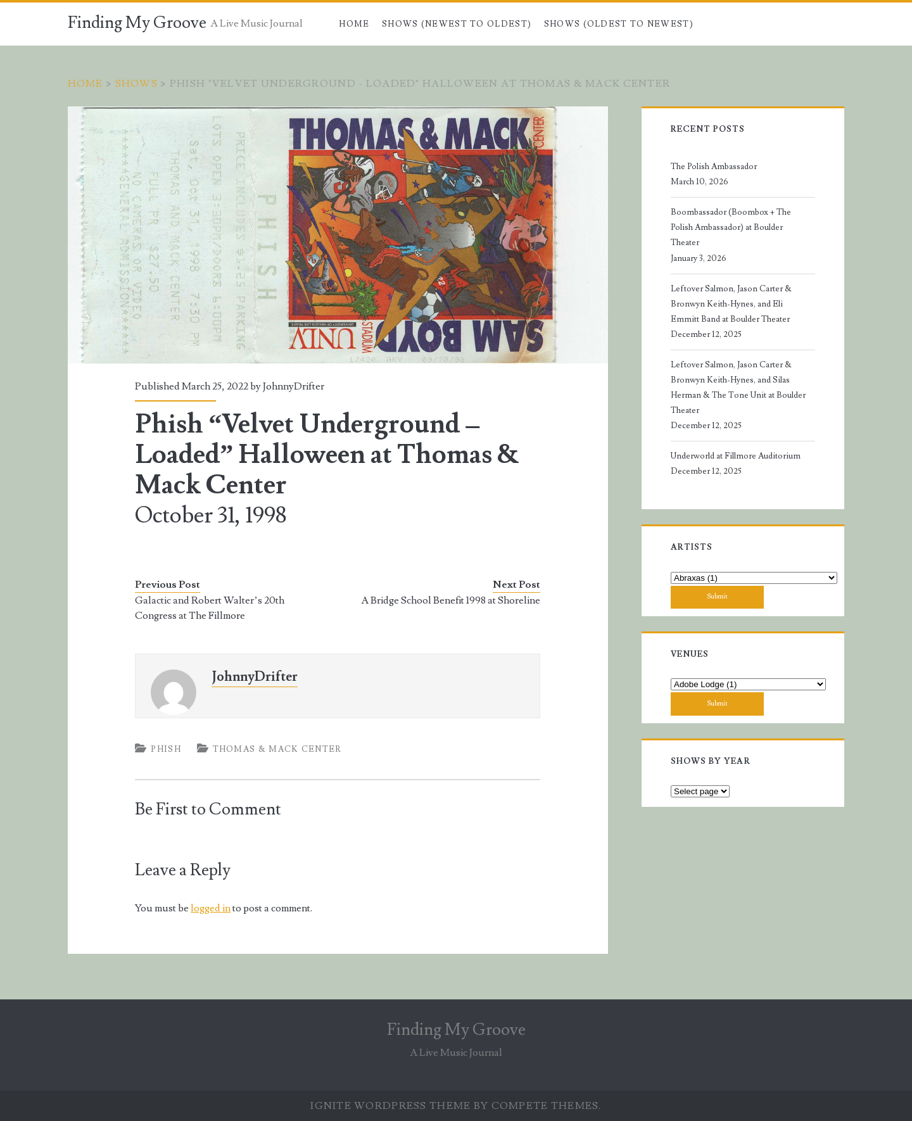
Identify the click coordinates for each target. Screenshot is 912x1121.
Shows (136, 83)
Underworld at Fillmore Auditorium (736, 456)
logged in (211, 908)
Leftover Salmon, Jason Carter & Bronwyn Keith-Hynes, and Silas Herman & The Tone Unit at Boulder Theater (738, 387)
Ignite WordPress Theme (390, 1105)
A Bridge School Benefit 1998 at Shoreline (450, 600)
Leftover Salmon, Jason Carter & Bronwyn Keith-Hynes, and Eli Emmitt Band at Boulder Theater (731, 304)
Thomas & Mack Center (277, 749)
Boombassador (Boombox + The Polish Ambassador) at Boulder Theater (731, 227)
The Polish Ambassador (714, 167)
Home (354, 24)
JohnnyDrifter (293, 386)
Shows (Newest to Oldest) (456, 24)
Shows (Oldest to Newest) (619, 24)
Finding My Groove (137, 23)
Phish (166, 749)
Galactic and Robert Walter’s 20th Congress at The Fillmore (209, 608)
